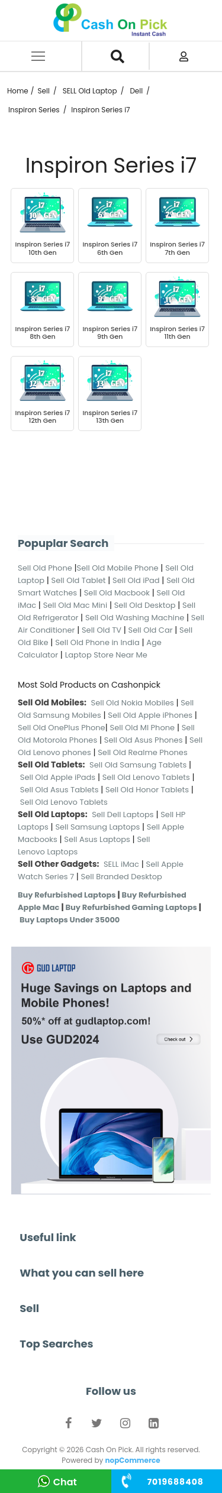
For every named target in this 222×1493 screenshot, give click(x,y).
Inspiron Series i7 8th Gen (42, 333)
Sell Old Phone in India (97, 642)
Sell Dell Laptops (123, 814)
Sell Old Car (150, 630)
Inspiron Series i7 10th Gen (42, 248)
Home (17, 91)
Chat (65, 1482)
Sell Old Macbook (117, 592)
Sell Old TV (101, 630)
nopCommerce (132, 1460)
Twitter (97, 1425)
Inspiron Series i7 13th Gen (109, 417)
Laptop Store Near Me (106, 654)
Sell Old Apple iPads (57, 777)
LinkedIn (154, 1425)
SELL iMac (121, 864)
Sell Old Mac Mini (75, 605)
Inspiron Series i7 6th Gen (109, 248)
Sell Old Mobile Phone (118, 568)
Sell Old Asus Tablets (59, 789)
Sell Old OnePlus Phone (61, 727)
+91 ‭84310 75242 (176, 1482)
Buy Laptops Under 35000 (70, 919)
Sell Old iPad (136, 580)
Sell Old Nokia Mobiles (133, 702)
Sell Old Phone (45, 568)
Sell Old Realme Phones (142, 752)
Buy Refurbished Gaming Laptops (131, 907)
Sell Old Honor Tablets (147, 789)
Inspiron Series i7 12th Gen (42, 417)
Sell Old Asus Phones (143, 740)
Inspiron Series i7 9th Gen (109, 333)
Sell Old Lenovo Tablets (146, 777)
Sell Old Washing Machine (134, 617)
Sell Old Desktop (145, 605)
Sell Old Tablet (79, 580)
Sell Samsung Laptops (97, 827)
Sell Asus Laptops (97, 839)
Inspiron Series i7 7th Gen (177, 248)
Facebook (68, 1425)
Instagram (125, 1425)
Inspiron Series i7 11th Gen (177, 333)
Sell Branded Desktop (121, 876)
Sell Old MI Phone (142, 727)
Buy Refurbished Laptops (67, 895)
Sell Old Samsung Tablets (137, 764)
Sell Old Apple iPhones (150, 715)
